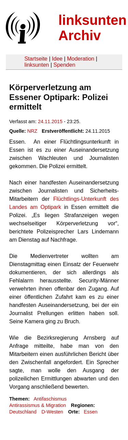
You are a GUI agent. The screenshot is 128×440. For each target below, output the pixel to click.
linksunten (36, 65)
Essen (90, 411)
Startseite (35, 59)
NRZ (32, 131)
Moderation (80, 59)
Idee (57, 59)
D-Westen (52, 411)
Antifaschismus (50, 399)
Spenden (64, 65)
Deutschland (23, 411)
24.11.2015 (50, 121)
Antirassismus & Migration (37, 405)
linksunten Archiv (92, 28)
